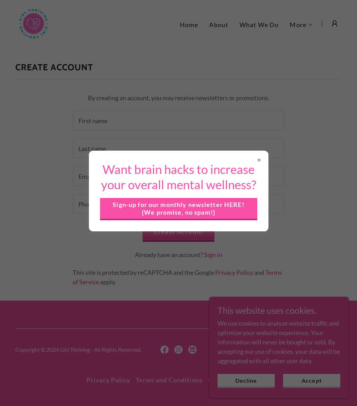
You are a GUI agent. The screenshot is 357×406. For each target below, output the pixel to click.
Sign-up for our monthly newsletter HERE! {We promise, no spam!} (178, 208)
